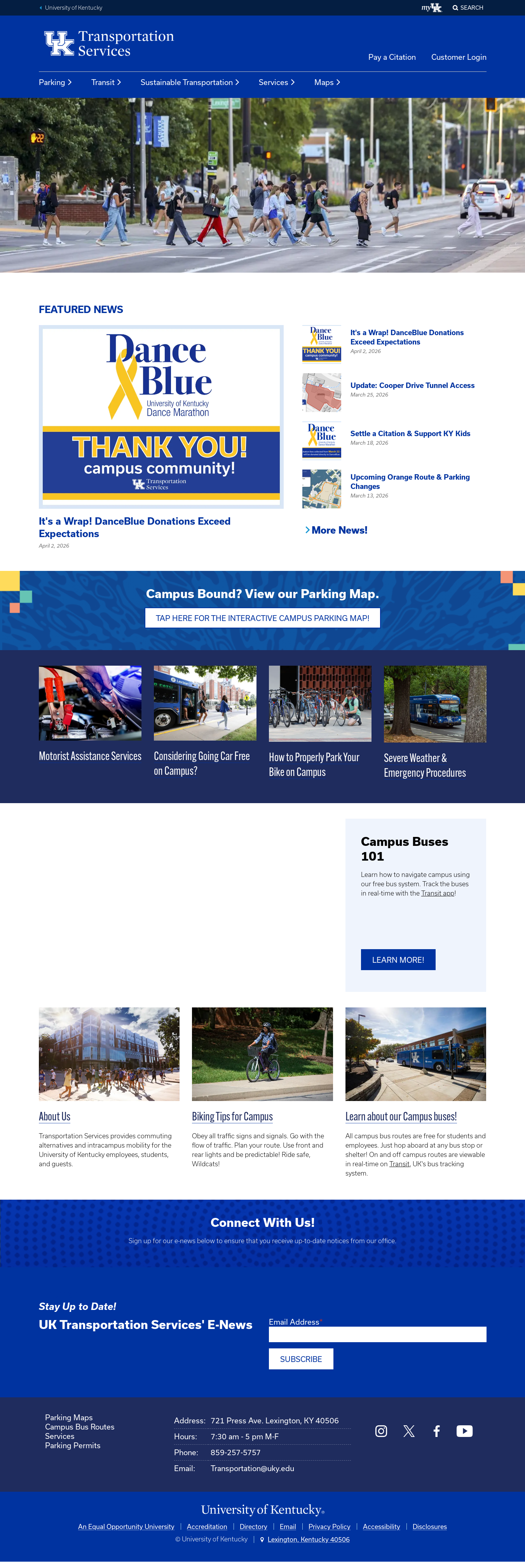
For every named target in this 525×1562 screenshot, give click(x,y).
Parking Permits (73, 1445)
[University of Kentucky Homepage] (263, 1510)
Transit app (437, 893)
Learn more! (398, 959)
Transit (106, 82)
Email (288, 1526)
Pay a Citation (392, 56)
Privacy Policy (330, 1526)
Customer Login (459, 56)
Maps (327, 82)
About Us (54, 1117)
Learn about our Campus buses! (401, 1117)
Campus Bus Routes (80, 1426)
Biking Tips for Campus (232, 1117)
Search (471, 7)
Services (277, 82)
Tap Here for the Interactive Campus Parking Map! (263, 618)
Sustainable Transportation (190, 82)
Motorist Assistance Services (90, 757)
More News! (340, 530)
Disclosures (430, 1526)
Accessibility (381, 1526)
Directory (253, 1526)
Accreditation (207, 1526)
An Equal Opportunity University (126, 1526)
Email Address (294, 1321)
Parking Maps (69, 1417)
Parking (56, 82)
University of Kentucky (73, 8)
